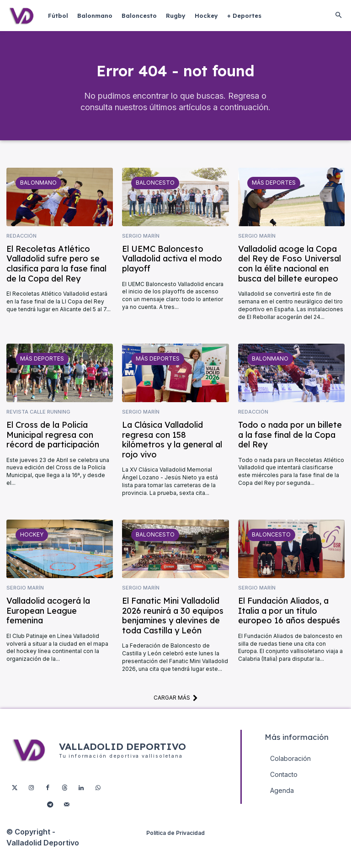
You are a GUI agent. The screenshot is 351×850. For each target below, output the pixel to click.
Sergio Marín (141, 238)
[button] (338, 15)
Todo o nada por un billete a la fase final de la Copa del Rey (290, 436)
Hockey (31, 536)
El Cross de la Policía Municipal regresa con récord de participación (52, 436)
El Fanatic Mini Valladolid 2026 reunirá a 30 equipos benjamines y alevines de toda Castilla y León (172, 617)
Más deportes (274, 184)
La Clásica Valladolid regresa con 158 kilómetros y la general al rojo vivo (172, 441)
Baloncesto (155, 184)
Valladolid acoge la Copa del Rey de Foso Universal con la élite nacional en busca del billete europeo (289, 265)
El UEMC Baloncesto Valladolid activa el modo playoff (172, 260)
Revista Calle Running (38, 414)
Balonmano (38, 184)
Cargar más (176, 699)
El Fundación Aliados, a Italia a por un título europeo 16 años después (289, 612)
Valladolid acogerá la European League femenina (48, 612)
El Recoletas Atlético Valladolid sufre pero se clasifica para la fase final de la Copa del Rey (56, 265)
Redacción (21, 238)
